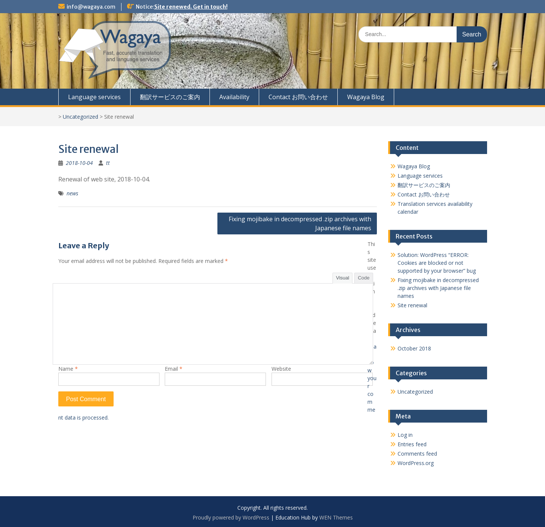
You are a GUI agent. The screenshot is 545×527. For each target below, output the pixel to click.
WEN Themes (336, 517)
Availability (234, 97)
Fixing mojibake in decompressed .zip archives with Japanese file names (300, 223)
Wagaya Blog (365, 97)
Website (281, 368)
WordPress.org (416, 463)
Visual (342, 278)
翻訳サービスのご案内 (170, 97)
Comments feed (417, 453)
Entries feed (412, 444)
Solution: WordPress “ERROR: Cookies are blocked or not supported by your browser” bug (437, 262)
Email (173, 368)
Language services (94, 97)
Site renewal (412, 305)
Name (68, 368)
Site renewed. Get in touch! (191, 6)
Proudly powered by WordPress (231, 517)
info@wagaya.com (91, 6)
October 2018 (414, 348)
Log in (405, 434)
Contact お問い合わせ (298, 97)
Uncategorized (80, 116)
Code (363, 278)
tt (108, 162)
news (72, 193)
